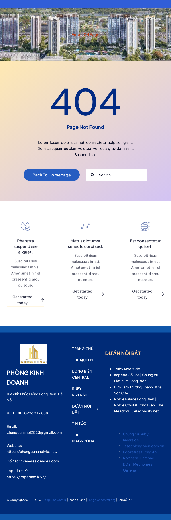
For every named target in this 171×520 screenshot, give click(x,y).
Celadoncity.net (145, 411)
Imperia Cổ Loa (127, 374)
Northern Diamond (138, 458)
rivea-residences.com (39, 461)
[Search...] (116, 175)
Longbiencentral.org (101, 500)
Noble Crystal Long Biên (134, 405)
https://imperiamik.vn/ (26, 476)
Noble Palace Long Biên (134, 399)
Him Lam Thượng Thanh (133, 387)
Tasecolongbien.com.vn (143, 446)
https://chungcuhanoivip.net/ (32, 451)
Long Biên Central (55, 500)
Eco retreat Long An (140, 452)
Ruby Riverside (127, 368)
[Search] (92, 175)
